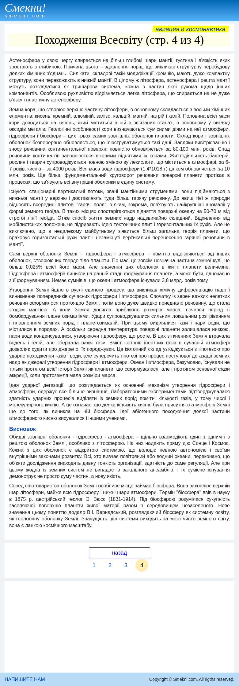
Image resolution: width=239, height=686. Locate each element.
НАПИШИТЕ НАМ (25, 679)
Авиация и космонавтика (190, 29)
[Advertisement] (119, 626)
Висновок (22, 429)
